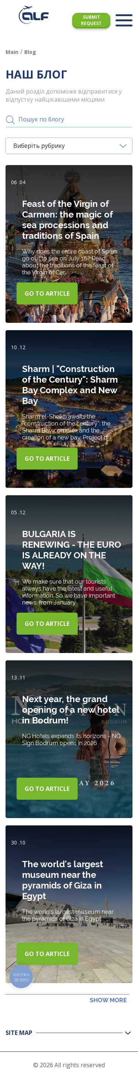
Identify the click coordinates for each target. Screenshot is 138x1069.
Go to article (47, 293)
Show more (108, 1000)
